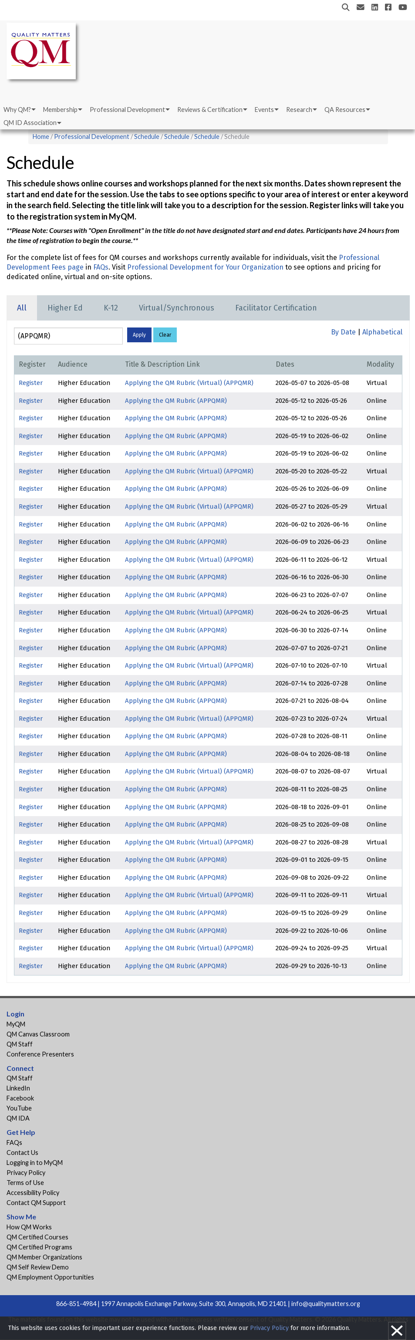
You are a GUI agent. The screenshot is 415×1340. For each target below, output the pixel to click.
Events (264, 109)
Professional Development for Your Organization (205, 267)
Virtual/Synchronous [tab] (176, 308)
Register (31, 383)
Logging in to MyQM (35, 1162)
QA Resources (344, 109)
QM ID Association (30, 122)
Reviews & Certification (210, 109)
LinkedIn (18, 1088)
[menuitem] (19, 109)
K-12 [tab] (111, 308)
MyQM (16, 1024)
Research (299, 109)
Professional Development (127, 109)
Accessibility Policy (33, 1192)
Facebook (20, 1098)
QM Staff (20, 1044)
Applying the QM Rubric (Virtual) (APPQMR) (189, 383)
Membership (60, 109)
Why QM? (17, 109)
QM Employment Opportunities (50, 1277)
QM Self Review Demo (38, 1267)
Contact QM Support (36, 1202)
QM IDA (18, 1118)
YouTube (19, 1108)
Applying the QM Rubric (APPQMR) (176, 401)
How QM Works (29, 1227)
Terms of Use (25, 1182)
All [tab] (22, 308)
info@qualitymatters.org (325, 1303)
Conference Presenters (40, 1054)
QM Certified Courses (37, 1237)
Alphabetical (382, 332)
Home (41, 136)
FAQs (100, 267)
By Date (343, 332)
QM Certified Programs (39, 1247)
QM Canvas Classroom (38, 1034)
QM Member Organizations (44, 1257)
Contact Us (22, 1152)
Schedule (146, 136)
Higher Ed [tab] (65, 308)
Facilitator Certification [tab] (276, 308)
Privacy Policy (26, 1172)
